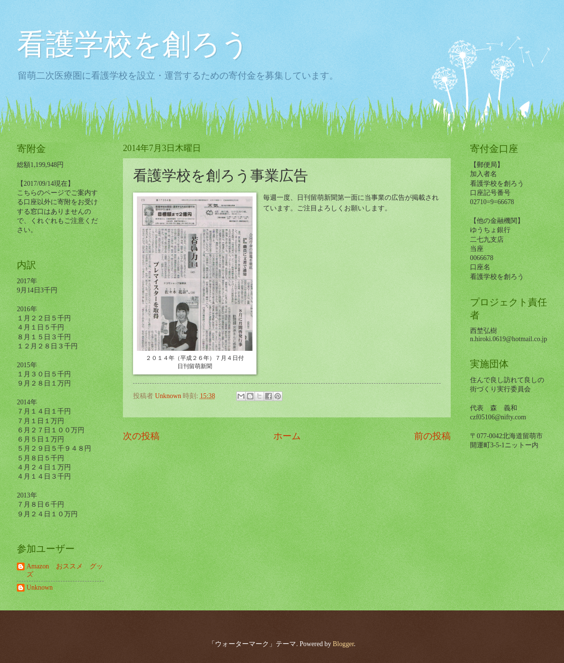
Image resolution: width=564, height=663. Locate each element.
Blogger (343, 644)
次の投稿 (141, 436)
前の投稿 (432, 436)
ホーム (287, 436)
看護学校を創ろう (133, 44)
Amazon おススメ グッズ (65, 570)
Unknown (40, 587)
